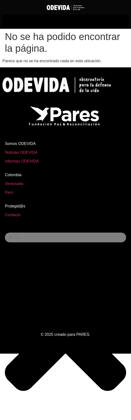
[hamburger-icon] (65, 20)
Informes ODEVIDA (22, 161)
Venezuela (14, 184)
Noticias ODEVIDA (21, 152)
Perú (9, 192)
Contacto (13, 215)
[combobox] (65, 237)
